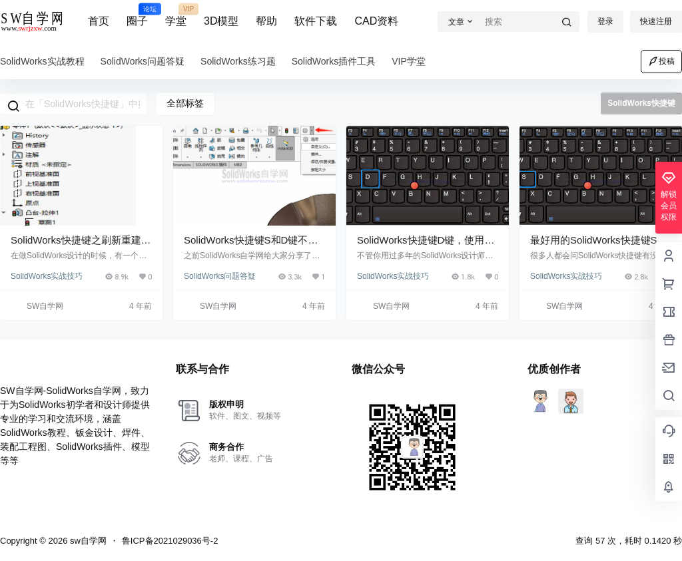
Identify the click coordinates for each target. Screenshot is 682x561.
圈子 (137, 15)
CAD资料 (376, 21)
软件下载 (315, 21)
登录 (605, 21)
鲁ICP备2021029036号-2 (170, 541)
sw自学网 (87, 541)
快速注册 (656, 21)
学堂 (175, 15)
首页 (98, 21)
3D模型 (221, 21)
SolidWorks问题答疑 (220, 276)
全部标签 (185, 103)
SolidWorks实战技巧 (47, 276)
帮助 (266, 21)
